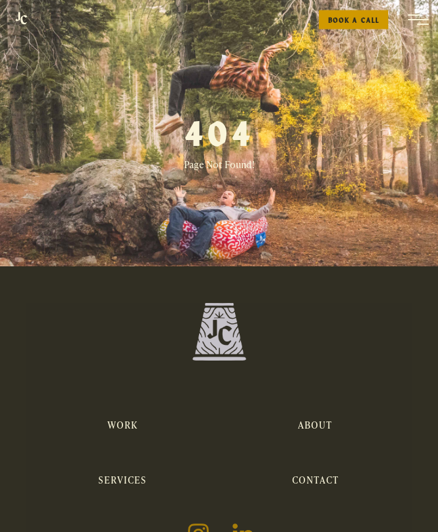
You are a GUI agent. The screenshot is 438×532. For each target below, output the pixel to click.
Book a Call (353, 20)
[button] (418, 19)
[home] (21, 19)
